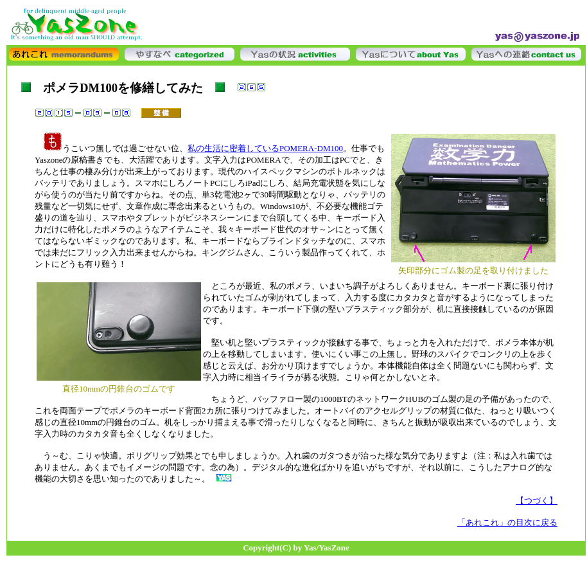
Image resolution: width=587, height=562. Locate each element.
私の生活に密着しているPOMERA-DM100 (265, 148)
